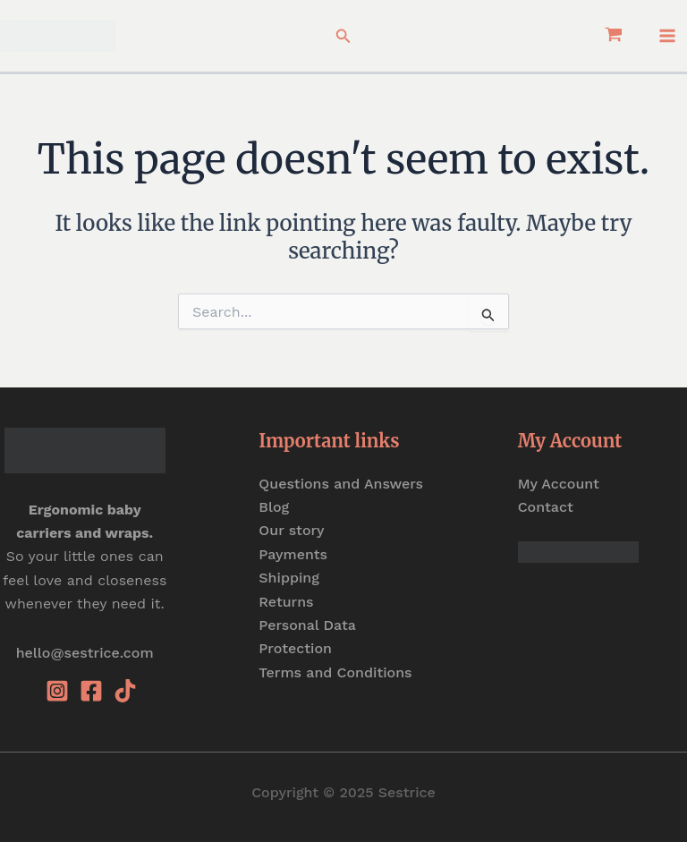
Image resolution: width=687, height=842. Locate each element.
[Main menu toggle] (667, 35)
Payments (293, 554)
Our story (291, 530)
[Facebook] (91, 690)
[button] (343, 36)
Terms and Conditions (335, 672)
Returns (286, 601)
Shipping (289, 577)
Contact (545, 506)
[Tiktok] (125, 690)
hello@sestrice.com (85, 652)
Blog (274, 506)
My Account (558, 483)
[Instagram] (57, 690)
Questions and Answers (341, 483)
